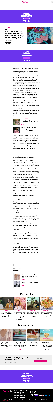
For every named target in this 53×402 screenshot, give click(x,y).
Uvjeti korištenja (36, 400)
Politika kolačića (29, 400)
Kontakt (18, 399)
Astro (10, 4)
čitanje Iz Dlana (24, 265)
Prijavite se (40, 361)
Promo (22, 392)
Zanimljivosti (16, 265)
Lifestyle (38, 4)
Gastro (20, 4)
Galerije (14, 4)
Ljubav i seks (26, 4)
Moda (5, 4)
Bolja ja (43, 4)
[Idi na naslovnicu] (26, 3)
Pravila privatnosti (22, 400)
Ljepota (32, 4)
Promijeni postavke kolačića (44, 400)
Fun (48, 4)
